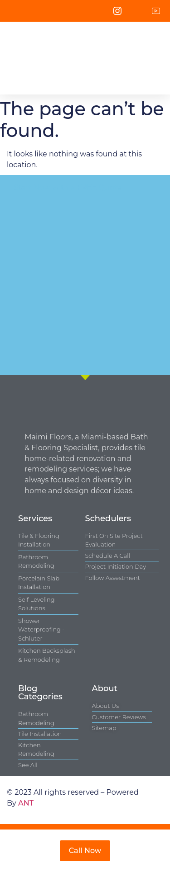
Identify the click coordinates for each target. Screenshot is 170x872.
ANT (26, 803)
